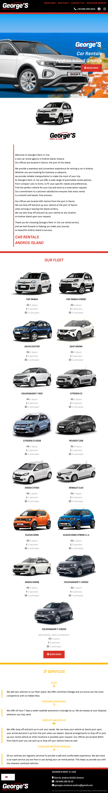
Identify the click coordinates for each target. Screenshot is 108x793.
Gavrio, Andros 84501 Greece (68, 777)
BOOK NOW (91, 68)
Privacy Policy (87, 791)
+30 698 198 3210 (86, 9)
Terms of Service (98, 791)
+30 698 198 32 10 (62, 781)
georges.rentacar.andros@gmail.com (72, 785)
